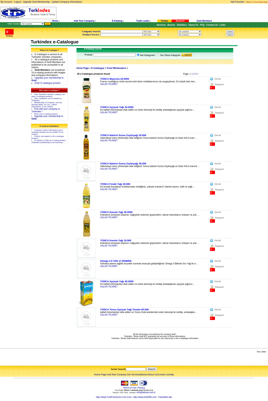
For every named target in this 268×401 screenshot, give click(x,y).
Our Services (133, 374)
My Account (7, 2)
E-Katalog (117, 21)
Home (55, 21)
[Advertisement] (44, 359)
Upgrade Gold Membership (36, 2)
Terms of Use (129, 387)
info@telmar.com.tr (146, 392)
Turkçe (164, 21)
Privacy (141, 387)
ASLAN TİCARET (109, 84)
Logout (17, 2)
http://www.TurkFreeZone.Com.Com (114, 397)
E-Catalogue (97, 68)
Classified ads (165, 397)
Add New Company (116, 374)
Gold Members (204, 21)
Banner (144, 374)
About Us (152, 374)
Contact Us (163, 374)
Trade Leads (142, 21)
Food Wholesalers (117, 68)
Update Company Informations (67, 2)
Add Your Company (84, 21)
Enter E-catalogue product (47, 83)
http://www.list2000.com (145, 397)
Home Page (82, 68)
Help (171, 374)
